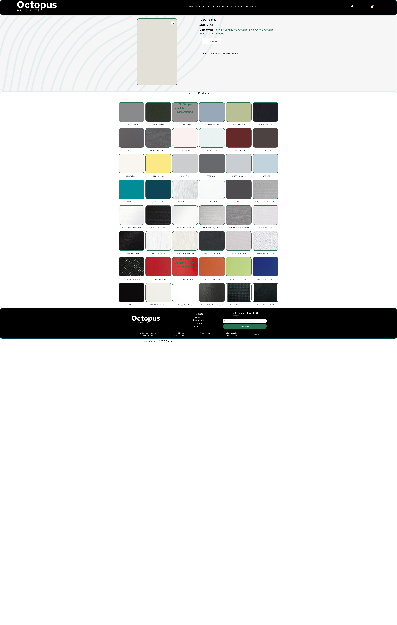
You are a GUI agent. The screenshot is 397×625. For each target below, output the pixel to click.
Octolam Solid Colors (250, 29)
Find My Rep (250, 6)
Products (194, 6)
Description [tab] (211, 41)
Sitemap (257, 334)
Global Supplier (232, 333)
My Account (236, 6)
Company (223, 6)
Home (145, 341)
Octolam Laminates (225, 29)
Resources (209, 6)
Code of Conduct (232, 335)
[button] (173, 23)
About (198, 326)
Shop (153, 341)
